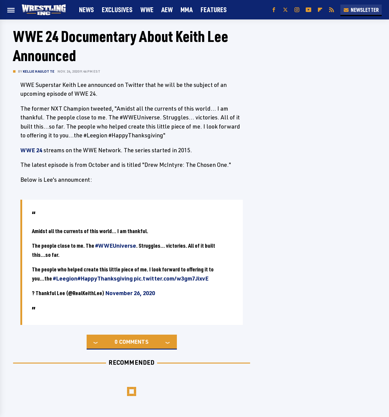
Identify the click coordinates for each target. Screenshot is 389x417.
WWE (146, 9)
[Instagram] (297, 9)
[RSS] (331, 9)
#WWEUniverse (115, 245)
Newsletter (361, 9)
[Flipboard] (320, 9)
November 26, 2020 (130, 293)
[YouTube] (308, 9)
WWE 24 (31, 150)
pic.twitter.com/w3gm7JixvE (171, 278)
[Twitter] (285, 9)
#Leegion (65, 278)
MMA (187, 9)
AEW (167, 9)
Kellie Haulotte (38, 71)
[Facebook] (274, 9)
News (86, 9)
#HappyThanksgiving (105, 278)
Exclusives (117, 9)
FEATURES (214, 9)
